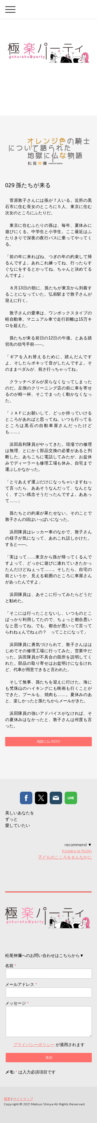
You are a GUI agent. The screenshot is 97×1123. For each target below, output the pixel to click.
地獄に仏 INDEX (48, 741)
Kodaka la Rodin (77, 850)
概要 (7, 1099)
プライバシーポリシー (34, 1044)
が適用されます (49, 1044)
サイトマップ (23, 1099)
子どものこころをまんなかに (65, 857)
